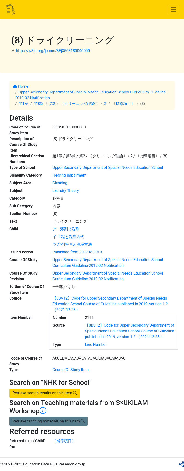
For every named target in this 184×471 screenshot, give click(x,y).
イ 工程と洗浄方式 (68, 236)
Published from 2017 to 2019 (77, 252)
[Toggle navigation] (173, 9)
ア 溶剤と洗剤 (65, 229)
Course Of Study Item (70, 369)
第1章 (24, 103)
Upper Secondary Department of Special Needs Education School (107, 167)
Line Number (96, 344)
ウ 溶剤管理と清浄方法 (72, 244)
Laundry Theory (65, 190)
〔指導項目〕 (123, 103)
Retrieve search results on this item (44, 393)
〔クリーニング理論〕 (79, 103)
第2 (52, 103)
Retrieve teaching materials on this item (48, 421)
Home (20, 86)
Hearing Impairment (69, 175)
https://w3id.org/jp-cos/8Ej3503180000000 (53, 51)
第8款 (39, 103)
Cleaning (59, 183)
